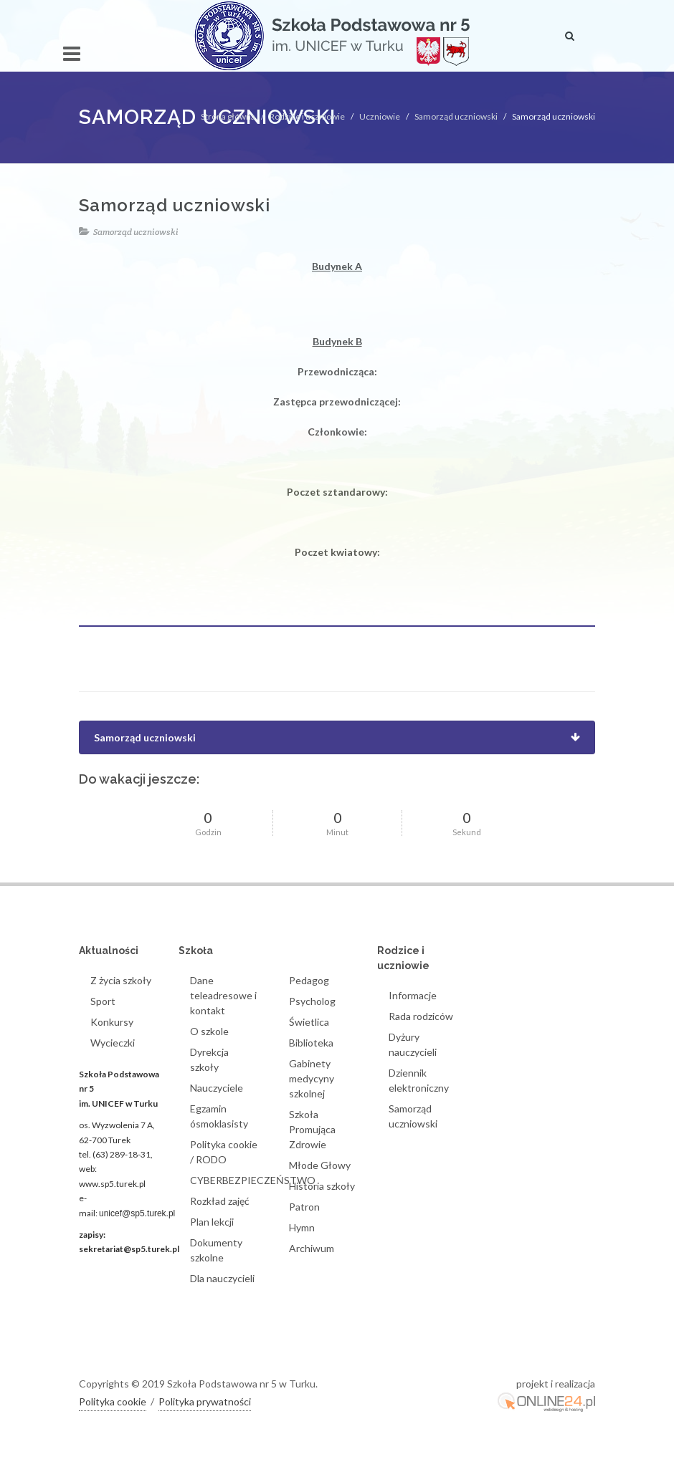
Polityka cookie (112, 1401)
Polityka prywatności (204, 1401)
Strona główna (228, 116)
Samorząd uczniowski (456, 116)
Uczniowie (379, 116)
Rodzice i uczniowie (307, 116)
